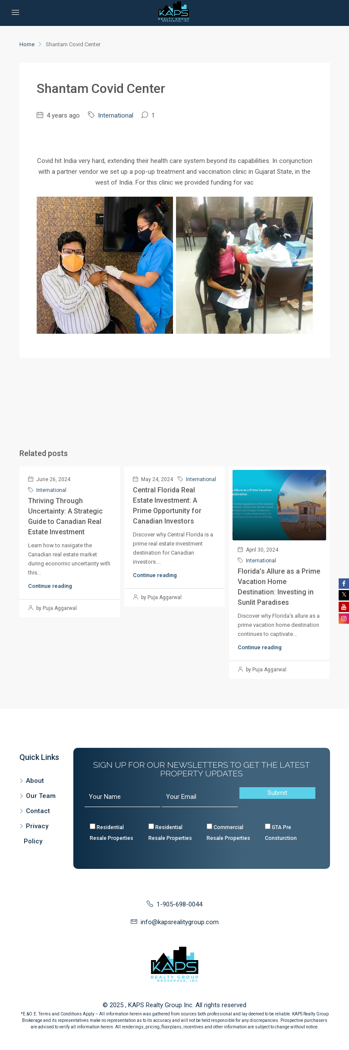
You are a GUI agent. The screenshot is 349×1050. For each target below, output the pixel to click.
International (115, 115)
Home (27, 44)
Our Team (41, 796)
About (35, 781)
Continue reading (50, 586)
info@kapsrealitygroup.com (180, 922)
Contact (38, 811)
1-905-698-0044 (179, 904)
